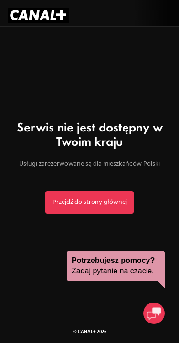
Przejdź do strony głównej (90, 202)
